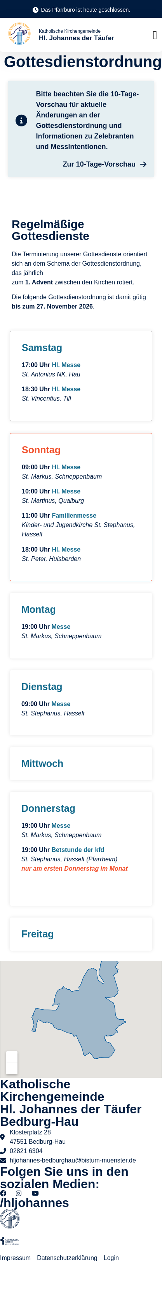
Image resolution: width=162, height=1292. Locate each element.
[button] (155, 35)
